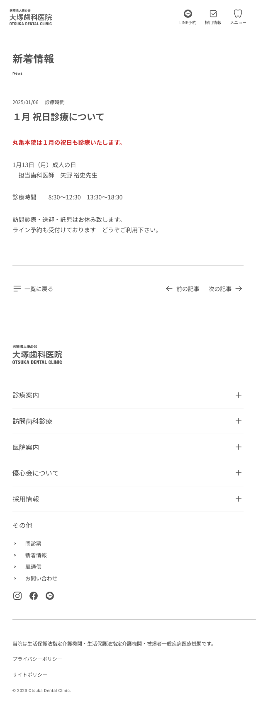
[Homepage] (37, 354)
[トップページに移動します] (31, 17)
